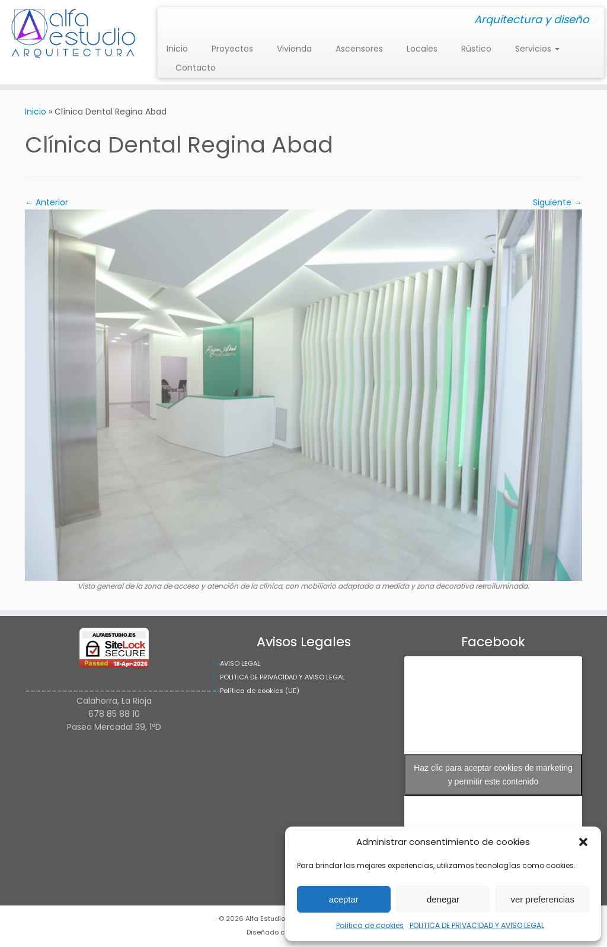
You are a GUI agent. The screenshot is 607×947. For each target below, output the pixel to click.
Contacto (195, 68)
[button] (583, 842)
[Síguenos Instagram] (170, 20)
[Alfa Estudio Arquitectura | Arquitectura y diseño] (71, 35)
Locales (422, 49)
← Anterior (46, 202)
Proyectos (232, 49)
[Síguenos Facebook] (178, 20)
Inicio (177, 49)
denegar (443, 899)
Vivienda (294, 49)
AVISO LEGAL (240, 663)
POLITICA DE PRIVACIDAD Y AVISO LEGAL (477, 925)
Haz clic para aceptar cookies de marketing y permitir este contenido (493, 774)
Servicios (537, 49)
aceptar (344, 899)
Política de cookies (370, 925)
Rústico (476, 49)
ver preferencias (542, 899)
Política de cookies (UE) (259, 690)
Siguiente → (557, 202)
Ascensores (359, 49)
